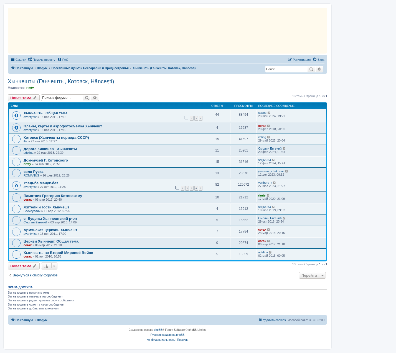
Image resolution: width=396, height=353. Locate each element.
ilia (25, 141)
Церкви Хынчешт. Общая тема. (51, 241)
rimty (30, 87)
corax (262, 125)
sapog (262, 112)
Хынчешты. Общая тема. (46, 113)
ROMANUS (31, 175)
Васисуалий (32, 211)
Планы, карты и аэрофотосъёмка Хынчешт (63, 126)
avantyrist (30, 116)
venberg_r (265, 182)
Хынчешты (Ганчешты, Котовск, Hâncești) (61, 81)
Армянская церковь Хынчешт (50, 230)
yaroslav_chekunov (271, 171)
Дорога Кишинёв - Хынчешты (50, 149)
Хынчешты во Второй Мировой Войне (58, 253)
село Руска (34, 172)
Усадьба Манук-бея (41, 183)
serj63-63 (264, 160)
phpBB (158, 329)
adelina (28, 152)
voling (262, 137)
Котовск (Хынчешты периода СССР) (56, 137)
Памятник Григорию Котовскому (53, 196)
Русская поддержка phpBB (167, 334)
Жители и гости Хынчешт (46, 207)
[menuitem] (41, 59)
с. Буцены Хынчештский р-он (50, 218)
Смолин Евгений (270, 148)
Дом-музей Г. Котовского (46, 160)
